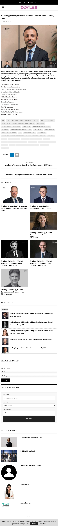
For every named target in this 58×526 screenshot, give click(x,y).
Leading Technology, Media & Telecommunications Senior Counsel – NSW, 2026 (12, 263)
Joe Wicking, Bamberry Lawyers (31, 465)
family (40, 129)
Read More (42, 524)
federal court (49, 129)
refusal (46, 139)
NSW (32, 139)
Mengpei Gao (25, 484)
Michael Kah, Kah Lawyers (9, 97)
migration (51, 135)
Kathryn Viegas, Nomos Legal (10, 109)
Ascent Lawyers (25, 503)
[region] (29, 46)
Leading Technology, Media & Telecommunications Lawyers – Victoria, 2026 (13, 292)
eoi (35, 129)
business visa (40, 123)
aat (8, 120)
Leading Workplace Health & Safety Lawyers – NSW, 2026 (29, 165)
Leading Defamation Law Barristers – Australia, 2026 (40, 207)
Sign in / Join (32, 2)
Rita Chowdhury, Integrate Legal (10, 87)
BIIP (8, 123)
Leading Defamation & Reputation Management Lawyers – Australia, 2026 (14, 208)
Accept (34, 524)
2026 (3, 120)
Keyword (6, 395)
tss (42, 145)
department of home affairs (41, 126)
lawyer (42, 135)
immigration (41, 132)
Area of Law (7, 409)
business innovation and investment (23, 123)
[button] (7, 64)
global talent (11, 132)
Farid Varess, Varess (7, 107)
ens (30, 129)
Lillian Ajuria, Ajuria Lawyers (10, 84)
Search (29, 419)
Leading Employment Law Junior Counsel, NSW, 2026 (29, 174)
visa (46, 145)
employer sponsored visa (18, 129)
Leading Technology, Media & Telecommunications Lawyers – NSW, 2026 (42, 235)
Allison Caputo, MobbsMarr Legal (31, 437)
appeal (43, 120)
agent (36, 120)
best (3, 123)
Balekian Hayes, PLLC (28, 451)
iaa (34, 132)
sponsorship (51, 142)
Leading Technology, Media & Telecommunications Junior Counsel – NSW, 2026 (41, 263)
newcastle (25, 139)
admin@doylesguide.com (31, 516)
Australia (50, 120)
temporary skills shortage (25, 145)
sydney (12, 145)
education (5, 129)
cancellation (6, 126)
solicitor (42, 142)
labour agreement (32, 135)
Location (6, 402)
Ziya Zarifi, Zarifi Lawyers (9, 114)
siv (25, 142)
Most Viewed (5, 309)
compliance (26, 126)
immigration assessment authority (13, 135)
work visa (5, 148)
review (4, 142)
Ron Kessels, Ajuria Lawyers (9, 99)
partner (38, 139)
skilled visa (32, 142)
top (37, 145)
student (4, 145)
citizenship (16, 126)
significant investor (15, 142)
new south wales (14, 139)
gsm (20, 132)
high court (27, 132)
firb (3, 132)
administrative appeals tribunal (22, 120)
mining (4, 139)
